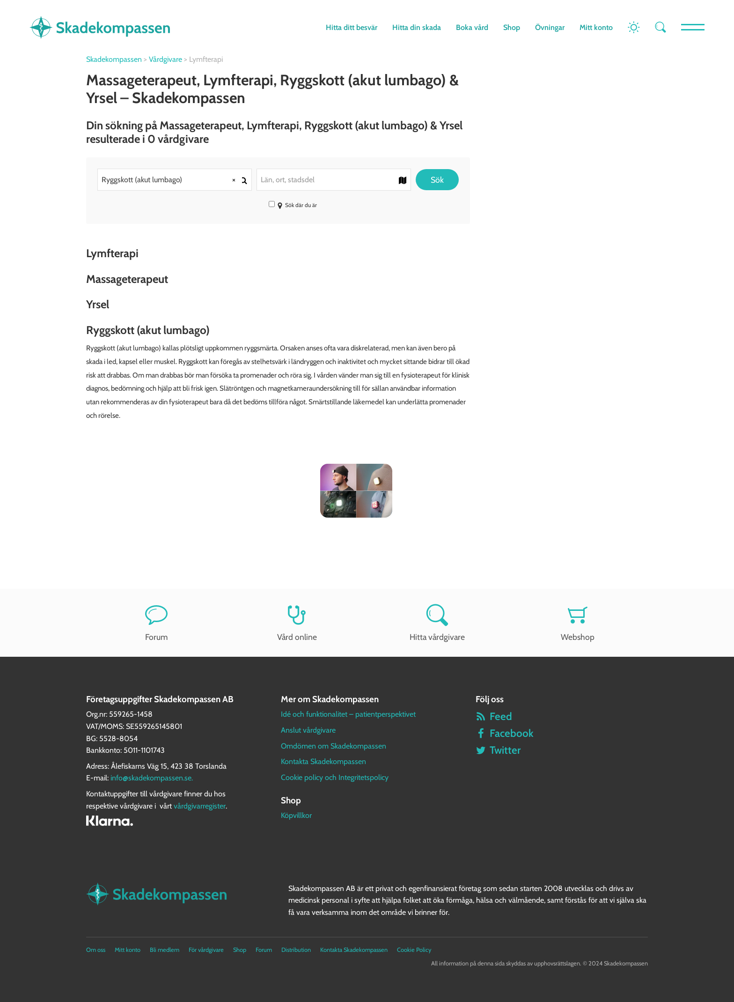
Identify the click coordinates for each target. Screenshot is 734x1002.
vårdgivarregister (200, 806)
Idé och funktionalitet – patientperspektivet (348, 714)
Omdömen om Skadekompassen (333, 746)
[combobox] (174, 179)
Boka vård (472, 27)
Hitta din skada (416, 27)
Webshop (577, 623)
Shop (511, 27)
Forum (156, 623)
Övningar (550, 27)
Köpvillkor (296, 815)
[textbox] (334, 179)
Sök (437, 180)
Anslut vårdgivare (308, 730)
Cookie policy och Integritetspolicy (335, 777)
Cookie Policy (414, 949)
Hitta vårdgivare (437, 623)
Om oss (95, 949)
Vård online (297, 623)
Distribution (296, 949)
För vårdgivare (206, 949)
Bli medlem (164, 949)
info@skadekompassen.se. (151, 777)
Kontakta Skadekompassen (323, 761)
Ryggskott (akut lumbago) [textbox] (172, 179)
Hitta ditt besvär (351, 27)
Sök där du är (293, 204)
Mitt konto (596, 27)
